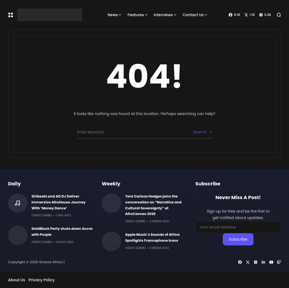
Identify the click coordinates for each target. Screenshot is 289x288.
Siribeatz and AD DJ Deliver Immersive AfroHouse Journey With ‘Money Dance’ (59, 202)
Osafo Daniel (42, 215)
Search (199, 132)
